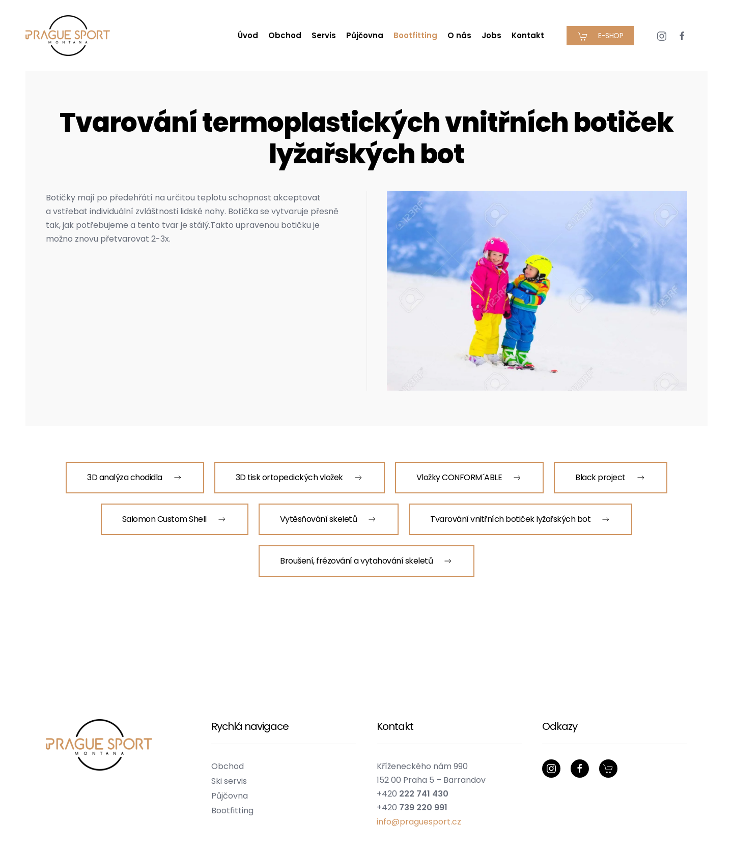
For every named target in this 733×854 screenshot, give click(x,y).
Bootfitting (232, 810)
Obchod (284, 35)
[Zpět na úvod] (69, 35)
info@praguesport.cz (419, 822)
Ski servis (229, 781)
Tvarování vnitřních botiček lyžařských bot (520, 519)
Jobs (491, 35)
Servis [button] (324, 35)
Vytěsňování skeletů (329, 519)
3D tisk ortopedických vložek (299, 477)
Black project (610, 477)
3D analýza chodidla (135, 477)
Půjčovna (229, 796)
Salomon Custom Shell (174, 519)
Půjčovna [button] (364, 35)
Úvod (248, 35)
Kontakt (528, 35)
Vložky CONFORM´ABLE (469, 477)
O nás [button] (459, 35)
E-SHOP (600, 36)
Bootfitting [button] (415, 35)
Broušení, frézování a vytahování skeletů (366, 561)
